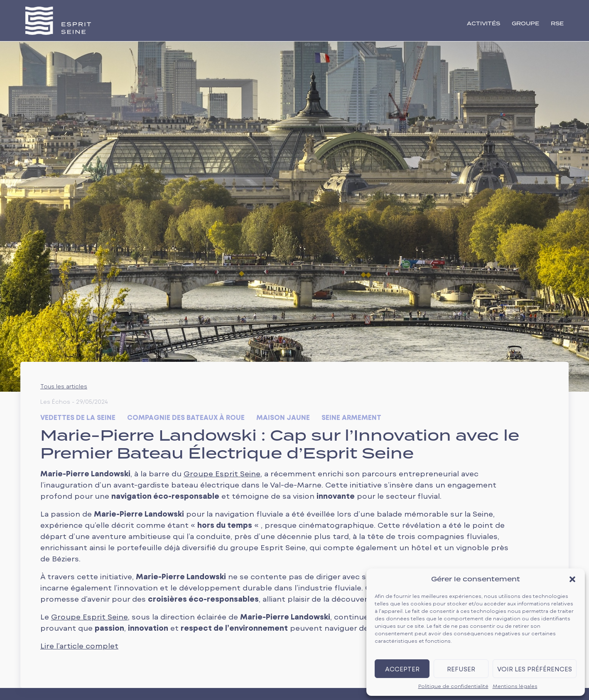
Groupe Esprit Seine (222, 473)
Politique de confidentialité (453, 686)
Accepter (402, 669)
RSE (557, 24)
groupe (525, 24)
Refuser (461, 669)
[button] (572, 579)
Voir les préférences (534, 669)
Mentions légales (515, 686)
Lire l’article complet (79, 645)
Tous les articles (63, 386)
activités (483, 24)
